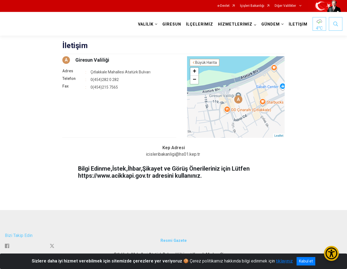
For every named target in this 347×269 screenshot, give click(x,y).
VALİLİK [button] (145, 24)
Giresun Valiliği (92, 60)
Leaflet (278, 135)
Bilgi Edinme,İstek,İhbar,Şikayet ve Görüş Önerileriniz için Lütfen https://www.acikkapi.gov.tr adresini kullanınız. (164, 172)
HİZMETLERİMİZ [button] (235, 24)
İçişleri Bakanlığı (252, 6)
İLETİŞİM (298, 24)
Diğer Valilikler (286, 6)
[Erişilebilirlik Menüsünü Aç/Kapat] (331, 253)
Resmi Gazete (173, 240)
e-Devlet (223, 6)
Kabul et (306, 261)
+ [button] (194, 72)
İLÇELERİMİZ (199, 24)
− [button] (194, 80)
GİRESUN (171, 24)
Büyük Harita (206, 62)
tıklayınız (284, 261)
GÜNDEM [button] (270, 24)
